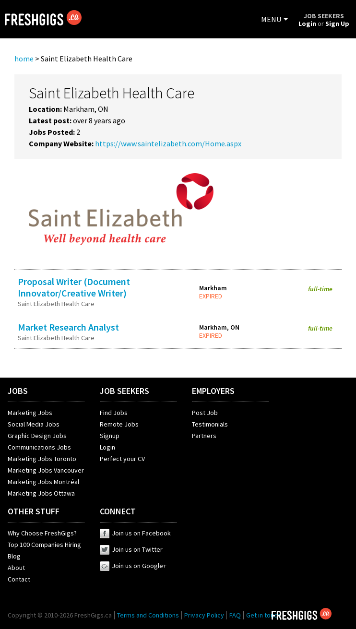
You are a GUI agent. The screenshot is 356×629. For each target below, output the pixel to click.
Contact (19, 579)
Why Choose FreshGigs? (42, 533)
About (16, 567)
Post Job (205, 412)
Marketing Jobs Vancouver (46, 470)
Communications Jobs (39, 447)
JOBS (18, 390)
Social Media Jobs (33, 424)
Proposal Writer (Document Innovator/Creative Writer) (74, 287)
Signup (109, 435)
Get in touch (263, 615)
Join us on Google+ (133, 565)
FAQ (235, 615)
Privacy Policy (204, 615)
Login (107, 447)
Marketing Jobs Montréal (43, 481)
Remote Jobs (119, 424)
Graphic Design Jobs (37, 435)
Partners (204, 435)
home (24, 58)
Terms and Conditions (148, 615)
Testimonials (210, 424)
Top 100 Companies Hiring (44, 544)
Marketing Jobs (30, 412)
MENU (271, 19)
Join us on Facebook (135, 533)
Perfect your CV (122, 458)
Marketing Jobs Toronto (42, 458)
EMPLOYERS (213, 390)
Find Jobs (114, 412)
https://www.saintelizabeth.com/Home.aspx (168, 143)
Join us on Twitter (131, 549)
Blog (14, 556)
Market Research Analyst (68, 327)
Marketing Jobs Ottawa (41, 493)
